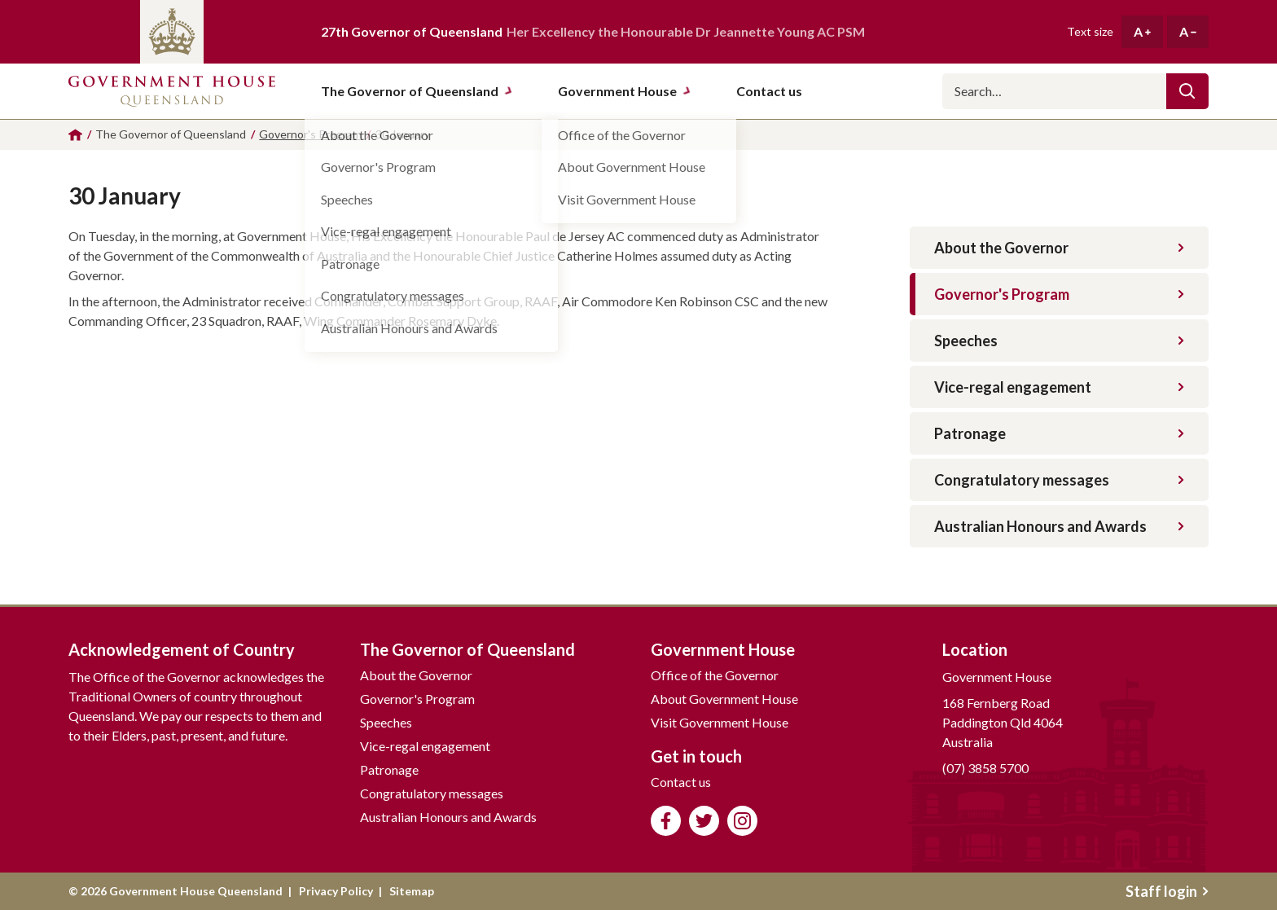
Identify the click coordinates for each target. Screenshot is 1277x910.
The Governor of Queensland (417, 91)
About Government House (724, 698)
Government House (624, 91)
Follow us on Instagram (742, 820)
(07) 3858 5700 (985, 768)
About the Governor (1059, 248)
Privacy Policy (336, 891)
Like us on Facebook (665, 820)
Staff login (1167, 891)
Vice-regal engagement (1059, 387)
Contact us (681, 781)
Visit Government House (719, 722)
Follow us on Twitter (704, 820)
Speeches (1059, 340)
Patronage (1059, 433)
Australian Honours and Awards (1059, 526)
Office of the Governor (715, 675)
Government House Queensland (171, 91)
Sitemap (411, 891)
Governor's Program (1059, 294)
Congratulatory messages (1059, 480)
